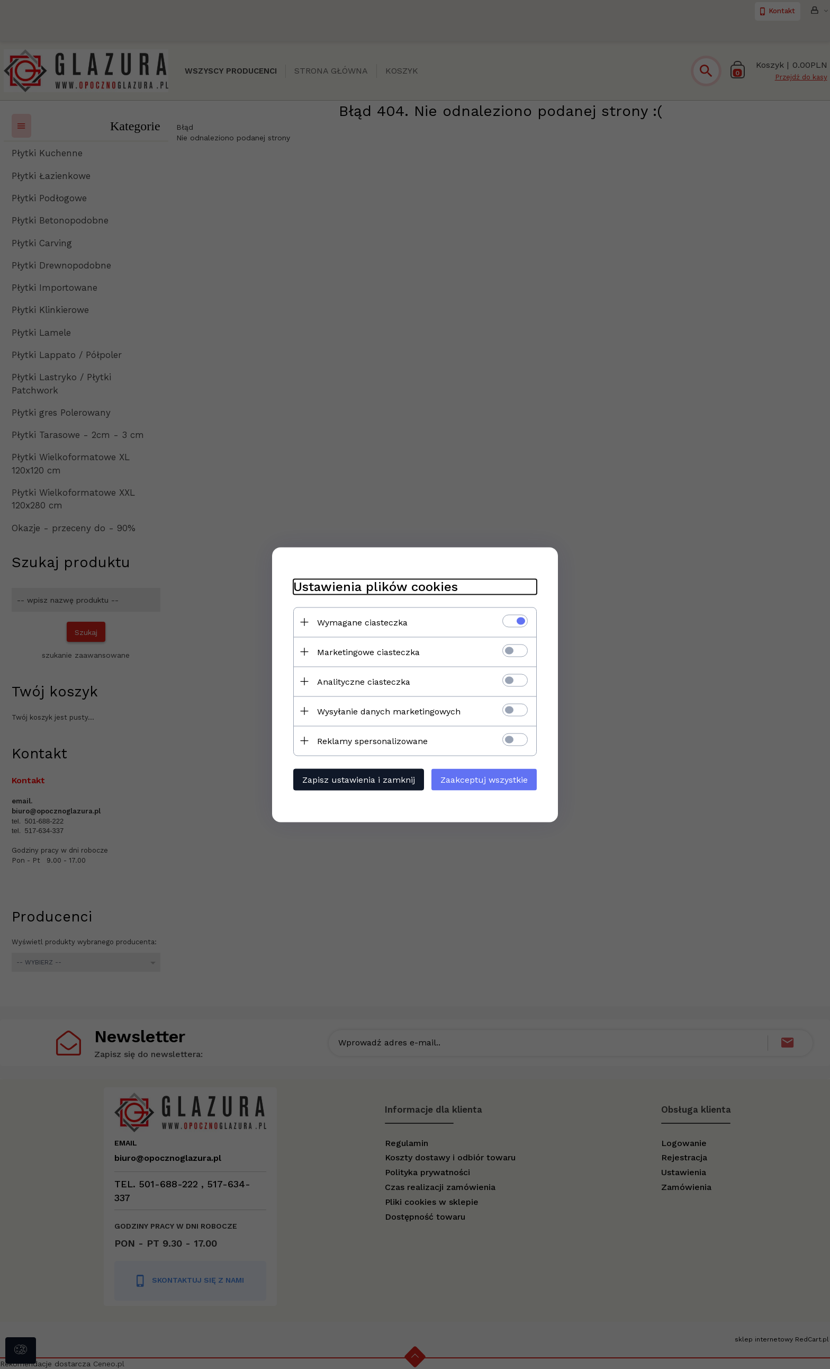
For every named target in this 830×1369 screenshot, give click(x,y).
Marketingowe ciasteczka (368, 652)
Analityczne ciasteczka (363, 681)
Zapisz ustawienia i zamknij (358, 779)
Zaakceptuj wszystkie (484, 779)
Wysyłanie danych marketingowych (389, 711)
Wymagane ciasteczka (362, 622)
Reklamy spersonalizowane (372, 741)
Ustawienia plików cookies (375, 586)
